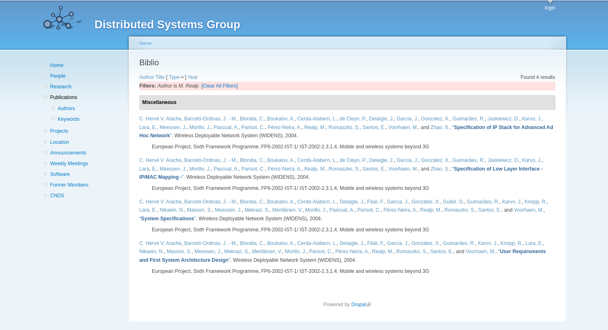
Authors (66, 108)
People (58, 76)
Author (147, 77)
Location (59, 142)
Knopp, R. (535, 202)
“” (168, 219)
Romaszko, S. (344, 127)
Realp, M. (315, 127)
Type (174, 77)
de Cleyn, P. (353, 119)
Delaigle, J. (381, 119)
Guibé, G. (453, 202)
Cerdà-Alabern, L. (317, 119)
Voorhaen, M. (403, 127)
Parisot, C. (253, 127)
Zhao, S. (440, 127)
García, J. (407, 119)
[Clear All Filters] (219, 86)
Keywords (68, 119)
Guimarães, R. (468, 119)
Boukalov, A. (281, 119)
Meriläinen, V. (288, 210)
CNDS (57, 195)
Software (60, 174)
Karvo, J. (532, 119)
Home (56, 65)
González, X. (435, 119)
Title (160, 77)
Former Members (69, 185)
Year (193, 77)
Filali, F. (375, 202)
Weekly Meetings (69, 163)
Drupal (361, 304)
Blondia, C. (252, 119)
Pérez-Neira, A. (284, 127)
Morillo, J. (200, 127)
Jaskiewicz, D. (503, 119)
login (550, 8)
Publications (63, 97)
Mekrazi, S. (257, 210)
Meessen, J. (173, 127)
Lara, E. (148, 127)
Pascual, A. (226, 127)
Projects (59, 131)
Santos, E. (373, 127)
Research (61, 87)
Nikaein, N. (172, 210)
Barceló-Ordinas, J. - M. (210, 119)
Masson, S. (199, 210)
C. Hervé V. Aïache (161, 119)
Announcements (68, 153)
